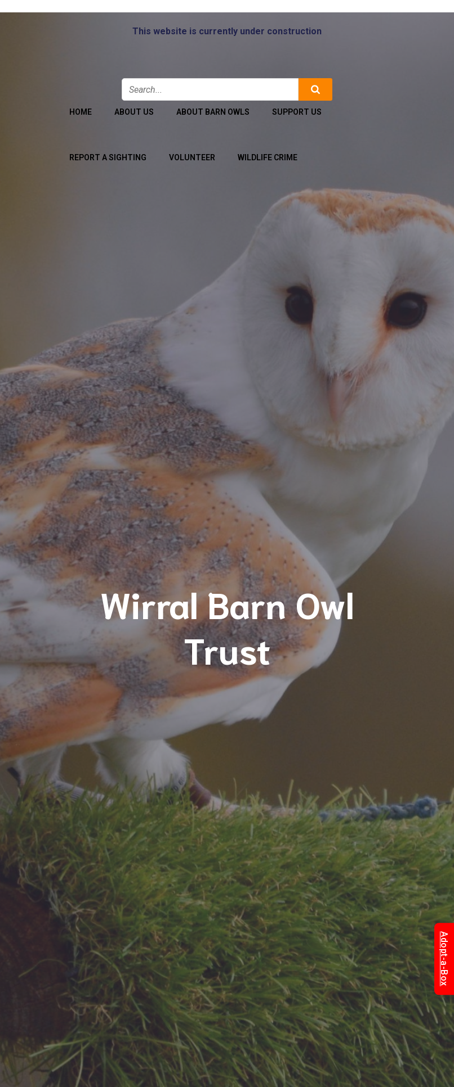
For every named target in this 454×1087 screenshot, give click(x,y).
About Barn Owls (213, 111)
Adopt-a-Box (444, 958)
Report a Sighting (107, 157)
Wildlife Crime (267, 157)
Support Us (297, 111)
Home (80, 111)
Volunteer (192, 157)
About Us (134, 111)
